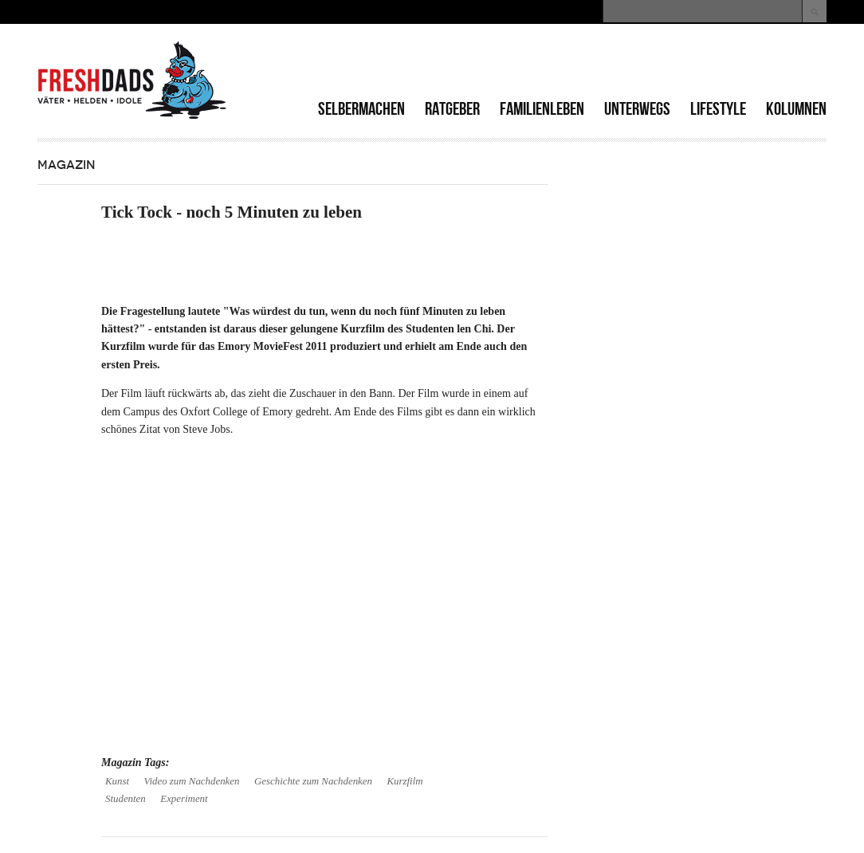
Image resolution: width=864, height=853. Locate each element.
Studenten (125, 798)
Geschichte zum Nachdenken (313, 781)
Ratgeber (452, 109)
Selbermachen (361, 109)
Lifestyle (718, 109)
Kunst (117, 781)
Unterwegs (637, 109)
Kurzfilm (404, 781)
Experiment (183, 798)
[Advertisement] (640, 64)
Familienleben (542, 109)
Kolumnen (796, 109)
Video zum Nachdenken (192, 781)
